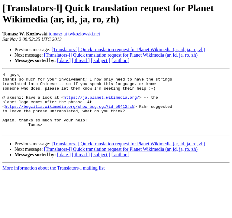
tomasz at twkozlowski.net (74, 33)
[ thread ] (81, 60)
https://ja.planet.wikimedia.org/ (101, 102)
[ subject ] (100, 60)
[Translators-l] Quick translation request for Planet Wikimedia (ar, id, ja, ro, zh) (128, 49)
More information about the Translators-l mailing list (53, 179)
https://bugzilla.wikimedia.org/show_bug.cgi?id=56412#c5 (69, 113)
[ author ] (120, 60)
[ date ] (64, 60)
